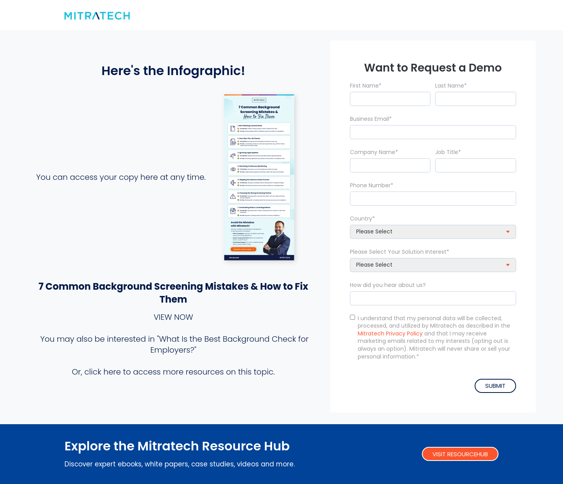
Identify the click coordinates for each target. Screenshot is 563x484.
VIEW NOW (173, 316)
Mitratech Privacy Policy (390, 333)
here (112, 371)
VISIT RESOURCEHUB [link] (460, 454)
